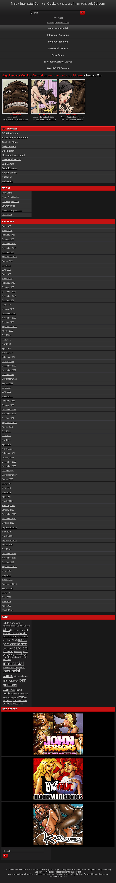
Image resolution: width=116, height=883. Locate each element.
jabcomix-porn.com (10, 201)
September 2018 (9, 540)
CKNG (15, 640)
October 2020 (8, 471)
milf (21, 697)
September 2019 (9, 527)
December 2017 (9, 553)
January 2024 (8, 309)
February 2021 (8, 453)
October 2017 (8, 562)
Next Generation (20, 700)
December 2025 (9, 243)
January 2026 (8, 239)
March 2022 (7, 396)
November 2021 (9, 414)
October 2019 (8, 523)
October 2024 (8, 300)
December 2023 (9, 313)
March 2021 (7, 449)
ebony (25, 651)
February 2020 (8, 505)
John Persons (9, 168)
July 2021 (6, 431)
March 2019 (7, 536)
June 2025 (6, 270)
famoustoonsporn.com (12, 210)
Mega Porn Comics (10, 197)
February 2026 (8, 235)
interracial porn (21, 676)
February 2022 (8, 401)
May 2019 (6, 532)
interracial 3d (8, 667)
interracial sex (10, 680)
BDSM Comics (8, 206)
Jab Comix (8, 164)
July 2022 (6, 388)
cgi (18, 636)
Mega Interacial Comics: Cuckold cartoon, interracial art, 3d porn (58, 3)
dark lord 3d (8, 651)
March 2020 (7, 501)
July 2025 (6, 265)
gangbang (8, 654)
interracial (12, 119)
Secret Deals (17, 704)
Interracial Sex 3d (11, 159)
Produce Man (15, 115)
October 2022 (8, 374)
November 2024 (9, 296)
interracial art (19, 667)
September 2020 (9, 475)
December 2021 (9, 409)
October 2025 (8, 252)
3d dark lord (13, 623)
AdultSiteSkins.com (58, 876)
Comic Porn (7, 215)
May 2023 (6, 344)
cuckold (72, 119)
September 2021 (9, 422)
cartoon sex (9, 636)
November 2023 (9, 318)
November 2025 (9, 248)
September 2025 (9, 257)
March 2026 (7, 230)
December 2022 (9, 366)
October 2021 (8, 418)
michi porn (13, 697)
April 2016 (6, 606)
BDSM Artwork (10, 133)
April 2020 (6, 497)
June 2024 (6, 305)
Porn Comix (58, 55)
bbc (37, 119)
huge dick (13, 657)
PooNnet (7, 177)
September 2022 (9, 379)
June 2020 (6, 488)
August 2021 (7, 427)
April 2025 (6, 274)
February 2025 (8, 283)
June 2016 (6, 597)
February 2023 (8, 357)
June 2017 (6, 571)
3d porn (20, 626)
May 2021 (6, 440)
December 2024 (9, 292)
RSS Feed (50, 22)
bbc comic (14, 630)
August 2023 (7, 331)
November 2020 (9, 466)
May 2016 (6, 601)
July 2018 (6, 549)
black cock (14, 633)
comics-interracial (58, 28)
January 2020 (8, 510)
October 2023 (8, 322)
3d (4, 623)
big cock (24, 630)
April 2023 (6, 348)
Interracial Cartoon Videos (58, 61)
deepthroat (18, 652)
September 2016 (9, 584)
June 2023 (6, 340)
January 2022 (8, 405)
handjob (80, 119)
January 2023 (8, 361)
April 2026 (6, 226)
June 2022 (6, 392)
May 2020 (6, 492)
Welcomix (7, 181)
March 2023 (7, 353)
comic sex (18, 644)
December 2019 (9, 514)
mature (14, 694)
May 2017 (6, 575)
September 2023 (9, 326)
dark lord (21, 648)
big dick (6, 634)
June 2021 (6, 435)
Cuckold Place (10, 142)
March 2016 (7, 610)
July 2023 (6, 335)
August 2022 (7, 383)
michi (5, 698)
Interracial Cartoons (58, 35)
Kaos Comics (9, 173)
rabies (7, 703)
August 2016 (7, 588)
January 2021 (8, 457)
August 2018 (7, 545)
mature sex (23, 693)
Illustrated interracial (13, 155)
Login (61, 18)
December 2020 (9, 462)
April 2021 (6, 444)
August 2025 (7, 261)
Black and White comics (15, 137)
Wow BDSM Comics (58, 68)
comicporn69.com (58, 41)
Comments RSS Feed (62, 22)
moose (9, 700)
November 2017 (9, 558)
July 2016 (6, 593)
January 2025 (8, 287)
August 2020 (7, 479)
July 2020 (6, 484)
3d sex (27, 626)
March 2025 (7, 278)
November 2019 (9, 518)
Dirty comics (9, 146)
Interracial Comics (58, 48)
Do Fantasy (8, 151)
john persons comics (14, 685)
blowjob (23, 633)
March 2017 (7, 580)
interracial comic (11, 673)
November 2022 (9, 370)
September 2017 (9, 566)
